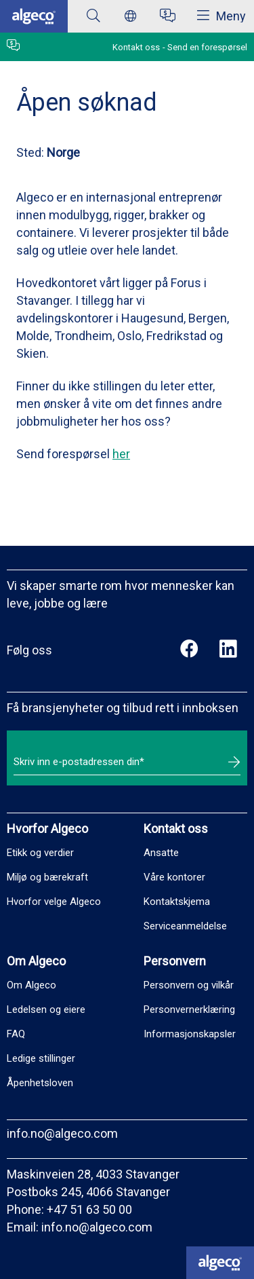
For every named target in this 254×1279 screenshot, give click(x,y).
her (121, 454)
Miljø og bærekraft (47, 877)
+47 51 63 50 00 (89, 1209)
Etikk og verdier (40, 853)
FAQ (16, 1034)
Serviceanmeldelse (185, 926)
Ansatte (161, 853)
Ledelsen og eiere (46, 1009)
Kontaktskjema (177, 901)
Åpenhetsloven (40, 1083)
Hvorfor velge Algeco (54, 901)
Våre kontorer (174, 877)
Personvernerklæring (189, 1009)
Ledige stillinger (41, 1058)
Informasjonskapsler (190, 1034)
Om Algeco (31, 985)
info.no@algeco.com (62, 1133)
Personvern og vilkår (189, 985)
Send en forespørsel (207, 47)
